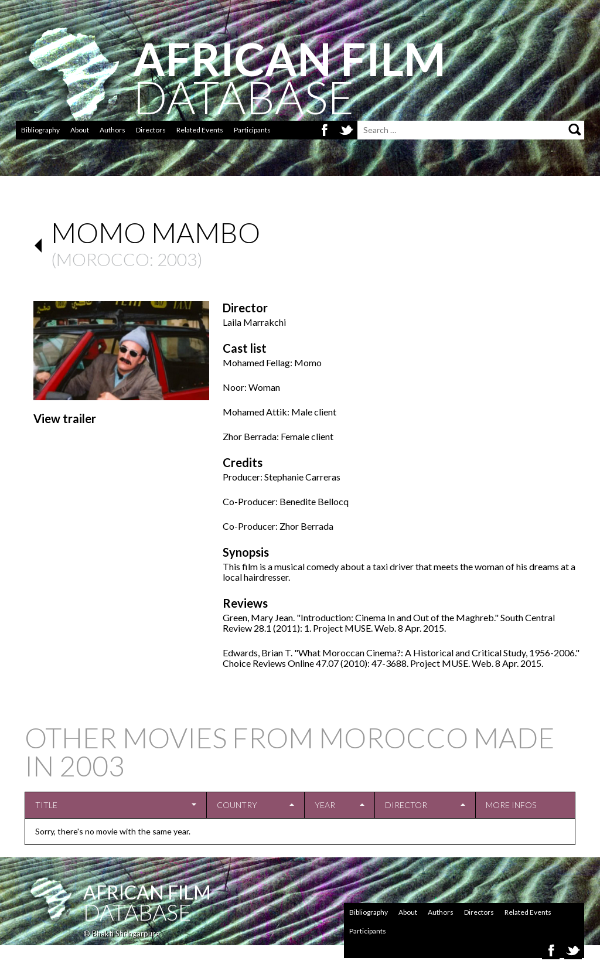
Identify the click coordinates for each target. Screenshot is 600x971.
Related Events (199, 129)
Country (237, 805)
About (79, 129)
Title (46, 805)
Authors (112, 129)
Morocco (102, 259)
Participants (252, 129)
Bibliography (40, 129)
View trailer (64, 418)
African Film (147, 892)
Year (325, 805)
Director (406, 805)
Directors (151, 129)
